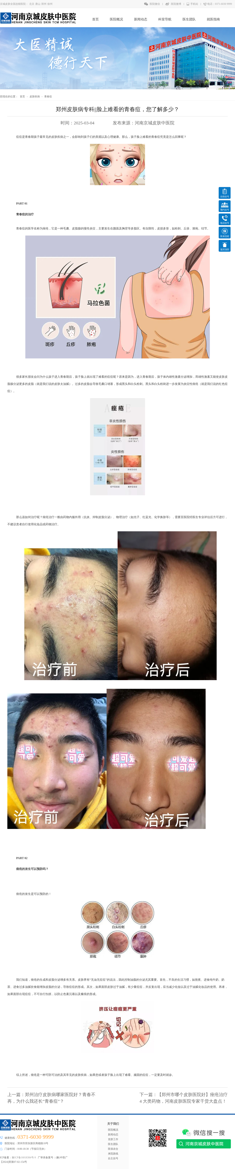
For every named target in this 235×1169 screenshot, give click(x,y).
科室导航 (164, 19)
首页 (95, 19)
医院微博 (176, 4)
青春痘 (48, 96)
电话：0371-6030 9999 (219, 4)
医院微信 (155, 4)
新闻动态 (140, 19)
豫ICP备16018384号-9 (24, 1157)
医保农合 (113, 1149)
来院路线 (113, 1153)
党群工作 (113, 1139)
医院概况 (116, 19)
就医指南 (213, 19)
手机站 (194, 4)
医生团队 (189, 19)
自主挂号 (113, 1158)
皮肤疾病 (35, 96)
